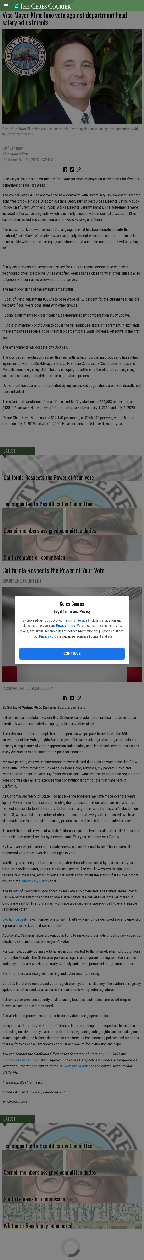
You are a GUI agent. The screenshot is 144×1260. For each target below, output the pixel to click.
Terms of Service (75, 620)
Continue (71, 653)
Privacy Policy (65, 625)
